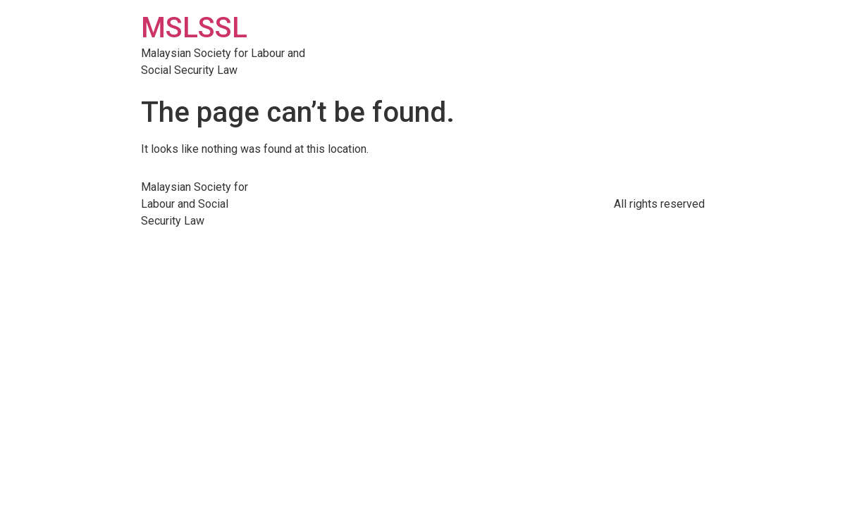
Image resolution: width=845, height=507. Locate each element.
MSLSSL (194, 27)
